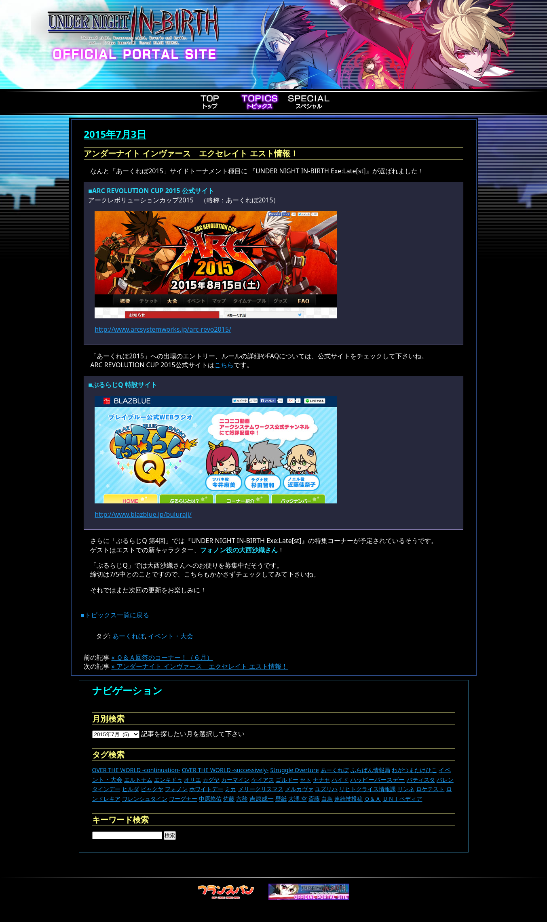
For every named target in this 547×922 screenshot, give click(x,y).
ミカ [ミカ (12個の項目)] (230, 789)
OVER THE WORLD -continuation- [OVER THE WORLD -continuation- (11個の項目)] (136, 770)
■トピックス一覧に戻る (114, 614)
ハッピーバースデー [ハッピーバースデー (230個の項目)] (377, 779)
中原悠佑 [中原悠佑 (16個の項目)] (210, 798)
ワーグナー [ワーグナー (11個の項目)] (183, 798)
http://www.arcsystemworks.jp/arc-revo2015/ (163, 329)
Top (210, 102)
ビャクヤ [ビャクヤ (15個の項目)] (152, 789)
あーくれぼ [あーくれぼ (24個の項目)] (335, 770)
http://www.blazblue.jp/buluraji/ (143, 514)
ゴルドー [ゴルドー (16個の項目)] (287, 779)
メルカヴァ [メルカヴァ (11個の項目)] (299, 789)
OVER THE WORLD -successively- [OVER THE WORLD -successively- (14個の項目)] (225, 770)
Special (309, 102)
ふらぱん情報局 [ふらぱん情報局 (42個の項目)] (370, 770)
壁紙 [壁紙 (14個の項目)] (281, 798)
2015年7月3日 (115, 134)
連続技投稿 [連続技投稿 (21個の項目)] (348, 798)
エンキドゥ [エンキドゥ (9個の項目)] (168, 779)
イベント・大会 (170, 636)
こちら (224, 364)
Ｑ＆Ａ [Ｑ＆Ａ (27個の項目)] (372, 798)
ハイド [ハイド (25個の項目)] (340, 779)
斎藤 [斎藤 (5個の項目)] (314, 798)
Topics (259, 102)
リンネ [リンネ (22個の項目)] (405, 789)
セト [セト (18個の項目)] (305, 779)
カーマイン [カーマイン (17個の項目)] (235, 779)
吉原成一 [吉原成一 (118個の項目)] (261, 798)
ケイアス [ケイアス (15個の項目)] (262, 779)
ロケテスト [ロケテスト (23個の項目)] (430, 789)
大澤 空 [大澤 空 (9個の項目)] (297, 798)
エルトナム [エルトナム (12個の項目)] (138, 779)
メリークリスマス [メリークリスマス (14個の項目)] (260, 789)
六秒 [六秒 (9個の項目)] (241, 798)
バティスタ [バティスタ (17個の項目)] (421, 779)
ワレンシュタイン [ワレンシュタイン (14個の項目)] (144, 798)
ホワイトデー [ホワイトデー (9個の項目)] (206, 789)
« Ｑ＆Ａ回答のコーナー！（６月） (162, 657)
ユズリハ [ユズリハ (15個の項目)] (326, 789)
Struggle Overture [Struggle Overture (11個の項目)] (294, 770)
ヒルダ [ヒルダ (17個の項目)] (130, 789)
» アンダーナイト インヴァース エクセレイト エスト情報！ (199, 666)
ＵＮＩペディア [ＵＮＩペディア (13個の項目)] (402, 798)
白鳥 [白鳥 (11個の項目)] (327, 798)
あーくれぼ (128, 636)
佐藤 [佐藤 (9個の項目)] (228, 798)
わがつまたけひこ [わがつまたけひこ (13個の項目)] (414, 770)
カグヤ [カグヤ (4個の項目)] (211, 779)
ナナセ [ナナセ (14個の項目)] (321, 779)
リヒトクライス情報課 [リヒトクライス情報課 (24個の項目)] (367, 789)
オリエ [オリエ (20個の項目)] (192, 779)
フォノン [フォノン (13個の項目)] (176, 789)
